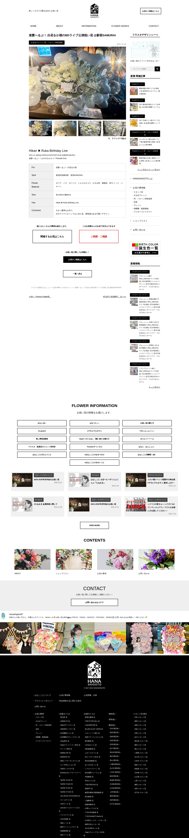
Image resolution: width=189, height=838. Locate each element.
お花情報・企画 (90, 678)
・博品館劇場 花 (89, 732)
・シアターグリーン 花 (91, 752)
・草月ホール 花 (89, 764)
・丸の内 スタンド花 (140, 740)
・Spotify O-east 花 (65, 763)
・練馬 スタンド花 (139, 768)
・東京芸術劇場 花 (89, 744)
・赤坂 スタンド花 (139, 712)
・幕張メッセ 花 (64, 806)
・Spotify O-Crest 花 (66, 775)
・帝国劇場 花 (88, 760)
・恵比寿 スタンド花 (140, 724)
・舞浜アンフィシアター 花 (68, 810)
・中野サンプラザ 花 (90, 792)
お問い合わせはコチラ (94, 586)
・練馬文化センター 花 (91, 808)
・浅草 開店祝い (114, 783)
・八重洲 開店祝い (114, 748)
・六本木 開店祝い (114, 755)
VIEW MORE (94, 509)
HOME (33, 26)
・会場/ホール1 (63, 697)
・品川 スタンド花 (139, 720)
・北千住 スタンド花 (140, 776)
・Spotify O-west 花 (66, 767)
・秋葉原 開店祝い (114, 763)
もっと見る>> (143, 170)
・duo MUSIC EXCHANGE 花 (69, 779)
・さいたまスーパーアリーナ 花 (70, 822)
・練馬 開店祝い (114, 779)
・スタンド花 (137, 192)
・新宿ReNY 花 (64, 740)
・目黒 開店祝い (114, 728)
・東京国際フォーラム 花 (92, 756)
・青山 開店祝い (114, 744)
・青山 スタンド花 (139, 732)
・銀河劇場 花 (88, 724)
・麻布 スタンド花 (139, 728)
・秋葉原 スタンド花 (140, 752)
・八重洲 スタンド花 (140, 736)
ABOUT (59, 26)
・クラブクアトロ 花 (66, 798)
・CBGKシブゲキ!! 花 (66, 752)
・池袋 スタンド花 (139, 708)
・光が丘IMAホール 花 (91, 812)
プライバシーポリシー (44, 684)
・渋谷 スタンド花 (139, 700)
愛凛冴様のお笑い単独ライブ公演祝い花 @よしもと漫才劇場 (149, 160)
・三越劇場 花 (88, 784)
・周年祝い (111, 703)
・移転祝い (111, 697)
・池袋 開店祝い (114, 720)
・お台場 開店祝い (114, 771)
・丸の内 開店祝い (114, 751)
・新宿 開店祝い (114, 716)
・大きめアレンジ (139, 195)
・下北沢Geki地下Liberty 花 (93, 800)
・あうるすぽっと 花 (90, 748)
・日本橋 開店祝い (114, 767)
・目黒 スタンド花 (139, 716)
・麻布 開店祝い (114, 740)
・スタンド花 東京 (139, 697)
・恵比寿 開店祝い (114, 736)
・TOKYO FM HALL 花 (91, 704)
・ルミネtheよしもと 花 (67, 748)
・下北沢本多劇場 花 (90, 796)
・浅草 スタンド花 (139, 772)
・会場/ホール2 (88, 697)
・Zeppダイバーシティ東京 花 (69, 728)
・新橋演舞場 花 (89, 788)
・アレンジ (136, 205)
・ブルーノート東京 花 (91, 716)
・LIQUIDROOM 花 (90, 708)
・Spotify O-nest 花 (65, 771)
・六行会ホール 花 (89, 728)
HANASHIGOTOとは (143, 179)
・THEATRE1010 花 (90, 768)
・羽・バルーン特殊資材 (142, 199)
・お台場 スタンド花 (140, 760)
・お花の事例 (38, 697)
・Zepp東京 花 (64, 724)
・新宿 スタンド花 (139, 704)
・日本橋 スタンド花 (140, 756)
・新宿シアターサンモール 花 (69, 744)
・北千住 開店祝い (114, 787)
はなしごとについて (43, 678)
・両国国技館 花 (64, 814)
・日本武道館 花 (64, 802)
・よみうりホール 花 (90, 736)
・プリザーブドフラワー (142, 212)
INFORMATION (89, 26)
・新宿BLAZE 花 (64, 736)
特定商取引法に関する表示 (70, 684)
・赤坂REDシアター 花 (67, 712)
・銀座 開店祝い (114, 759)
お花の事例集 (139, 188)
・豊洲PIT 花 (88, 772)
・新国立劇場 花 (89, 700)
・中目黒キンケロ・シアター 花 (94, 804)
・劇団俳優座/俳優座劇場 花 (93, 776)
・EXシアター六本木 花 (91, 740)
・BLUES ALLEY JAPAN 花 (93, 712)
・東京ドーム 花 (64, 818)
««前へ (40, 297)
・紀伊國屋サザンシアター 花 (69, 720)
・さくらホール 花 (65, 783)
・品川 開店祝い (114, 732)
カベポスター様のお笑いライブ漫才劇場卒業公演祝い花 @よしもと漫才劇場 (149, 142)
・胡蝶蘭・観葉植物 (140, 208)
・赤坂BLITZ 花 (64, 704)
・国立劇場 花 (88, 780)
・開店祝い (111, 708)
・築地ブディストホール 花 (93, 720)
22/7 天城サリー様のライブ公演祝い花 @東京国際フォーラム (149, 123)
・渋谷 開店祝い (114, 712)
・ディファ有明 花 (65, 732)
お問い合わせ (139, 230)
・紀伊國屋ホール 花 (66, 716)
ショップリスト (140, 221)
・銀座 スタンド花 (139, 748)
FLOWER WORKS (120, 26)
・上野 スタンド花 (139, 764)
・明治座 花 (63, 700)
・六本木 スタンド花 (140, 744)
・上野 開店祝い (114, 775)
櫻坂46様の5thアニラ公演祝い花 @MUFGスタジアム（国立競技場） (149, 91)
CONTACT (154, 26)
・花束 (134, 202)
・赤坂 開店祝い (114, 724)
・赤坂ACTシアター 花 (67, 708)
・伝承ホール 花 (64, 787)
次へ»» (114, 297)
